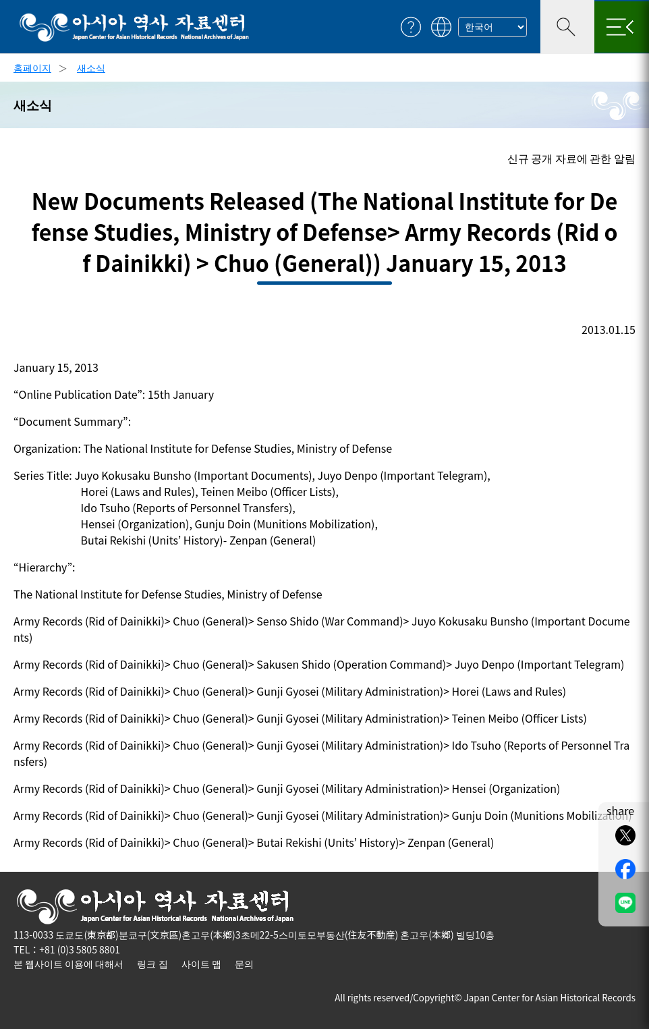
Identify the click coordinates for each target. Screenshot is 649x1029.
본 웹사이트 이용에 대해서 (68, 963)
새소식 (91, 67)
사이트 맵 (201, 963)
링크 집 (152, 963)
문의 (244, 963)
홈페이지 (32, 67)
